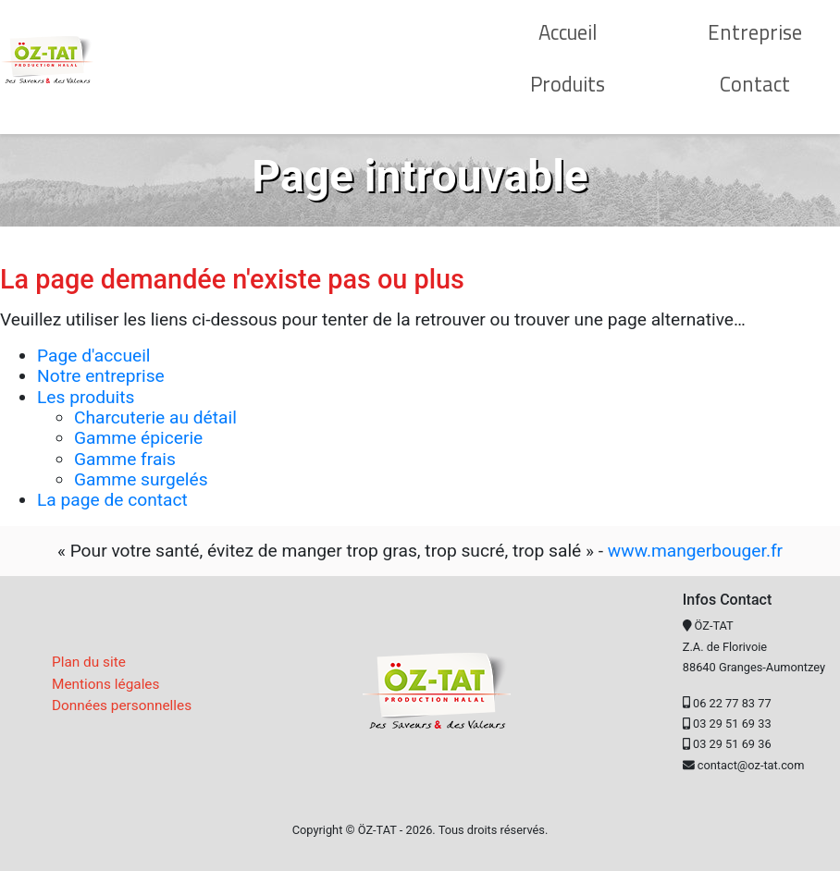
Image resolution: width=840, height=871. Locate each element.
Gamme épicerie (138, 437)
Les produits (85, 397)
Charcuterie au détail (155, 417)
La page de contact (112, 499)
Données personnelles (121, 705)
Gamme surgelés (141, 479)
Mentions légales (105, 684)
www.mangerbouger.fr (695, 550)
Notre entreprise (101, 375)
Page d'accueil (93, 355)
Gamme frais (125, 459)
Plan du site (89, 662)
